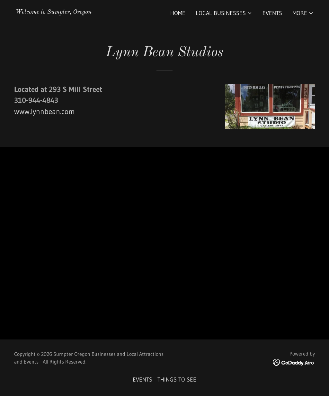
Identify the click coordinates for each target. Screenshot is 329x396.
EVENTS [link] (272, 13)
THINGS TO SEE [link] (176, 379)
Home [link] (177, 13)
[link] (53, 11)
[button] (224, 13)
